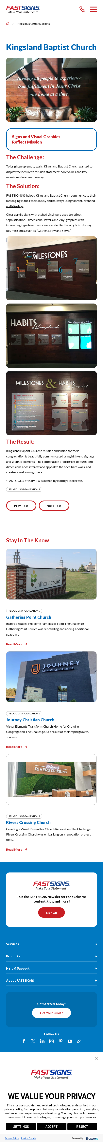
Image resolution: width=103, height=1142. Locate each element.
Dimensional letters (39, 220)
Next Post (54, 505)
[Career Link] (79, 1041)
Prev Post (21, 505)
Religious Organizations (24, 489)
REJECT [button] (82, 1126)
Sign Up (51, 913)
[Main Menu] (93, 9)
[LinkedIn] (42, 1041)
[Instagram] (51, 1041)
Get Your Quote (51, 1013)
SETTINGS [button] (21, 1126)
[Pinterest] (61, 1041)
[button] (96, 1058)
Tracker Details (28, 1138)
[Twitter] (33, 1041)
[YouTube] (70, 1041)
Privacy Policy (12, 1138)
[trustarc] (91, 1138)
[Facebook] (24, 1041)
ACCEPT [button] (51, 1126)
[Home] (23, 9)
